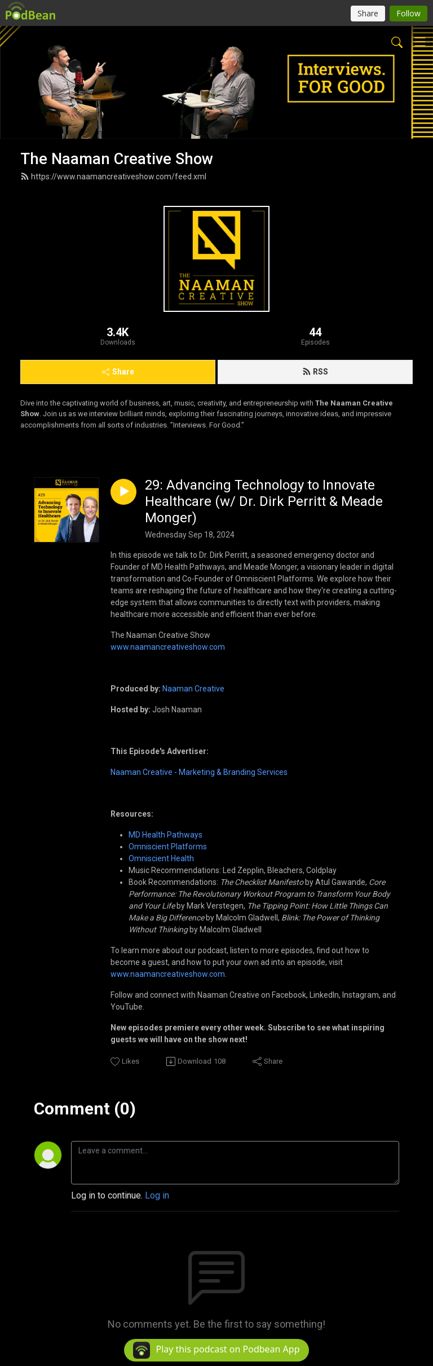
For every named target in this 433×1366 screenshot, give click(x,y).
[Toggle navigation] (420, 41)
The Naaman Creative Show (116, 159)
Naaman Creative (193, 688)
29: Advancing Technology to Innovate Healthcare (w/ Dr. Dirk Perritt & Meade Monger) (264, 501)
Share (118, 371)
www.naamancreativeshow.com (168, 646)
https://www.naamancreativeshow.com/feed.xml (113, 176)
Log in (157, 1195)
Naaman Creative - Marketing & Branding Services (199, 772)
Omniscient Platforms (168, 846)
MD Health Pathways (165, 834)
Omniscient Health (161, 858)
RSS (315, 371)
